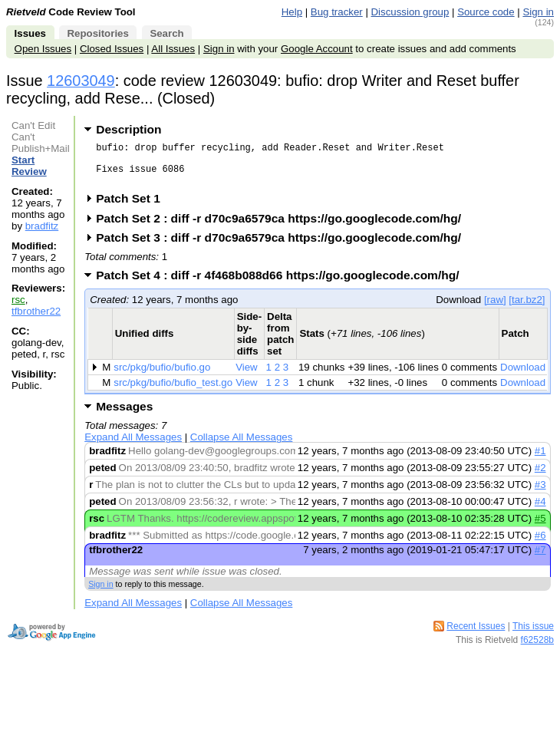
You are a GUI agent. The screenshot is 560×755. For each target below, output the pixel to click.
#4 (540, 510)
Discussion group (410, 12)
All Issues (173, 48)
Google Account (317, 48)
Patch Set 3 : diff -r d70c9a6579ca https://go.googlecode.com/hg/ (283, 246)
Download (522, 376)
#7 (540, 559)
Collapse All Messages (241, 446)
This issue (533, 635)
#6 (540, 544)
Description (128, 129)
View (247, 376)
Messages (124, 415)
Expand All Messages (133, 446)
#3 (540, 493)
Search (166, 33)
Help (292, 12)
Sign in (538, 12)
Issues (30, 33)
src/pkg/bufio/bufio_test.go (173, 391)
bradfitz (42, 226)
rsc (18, 299)
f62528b (537, 649)
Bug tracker (337, 12)
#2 (540, 477)
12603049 (81, 80)
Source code (485, 12)
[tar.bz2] (527, 309)
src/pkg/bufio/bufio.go (162, 376)
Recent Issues (475, 635)
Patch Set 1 (133, 207)
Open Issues (43, 48)
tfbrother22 (36, 311)
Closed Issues (111, 48)
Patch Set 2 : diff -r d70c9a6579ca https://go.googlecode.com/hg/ (283, 227)
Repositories (97, 33)
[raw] (495, 309)
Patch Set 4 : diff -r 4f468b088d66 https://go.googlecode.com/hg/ (282, 284)
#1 (540, 460)
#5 (540, 527)
